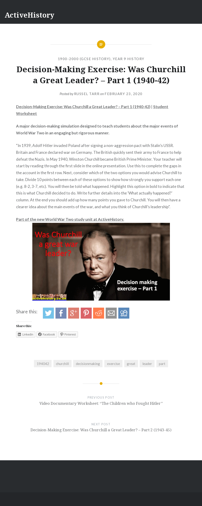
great (131, 364)
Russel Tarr (87, 94)
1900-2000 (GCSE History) (84, 59)
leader (147, 364)
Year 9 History (128, 59)
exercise (113, 364)
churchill (62, 364)
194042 (43, 364)
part (162, 364)
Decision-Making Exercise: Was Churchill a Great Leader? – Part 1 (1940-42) (83, 106)
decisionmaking (88, 364)
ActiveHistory (29, 15)
